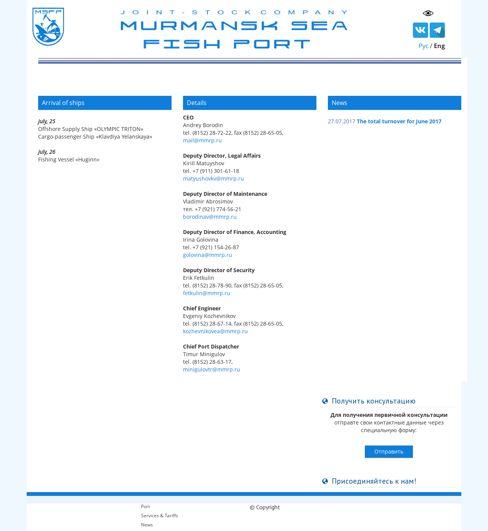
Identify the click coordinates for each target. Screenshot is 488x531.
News (147, 524)
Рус (424, 46)
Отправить (388, 451)
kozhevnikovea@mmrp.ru (215, 331)
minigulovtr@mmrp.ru (211, 369)
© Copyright (265, 507)
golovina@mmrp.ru (207, 254)
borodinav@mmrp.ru (210, 216)
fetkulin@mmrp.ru (206, 293)
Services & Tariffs (159, 515)
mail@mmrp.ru (202, 140)
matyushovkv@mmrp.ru (213, 178)
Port (145, 506)
